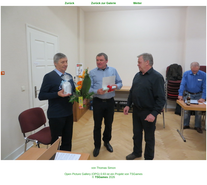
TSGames (101, 177)
